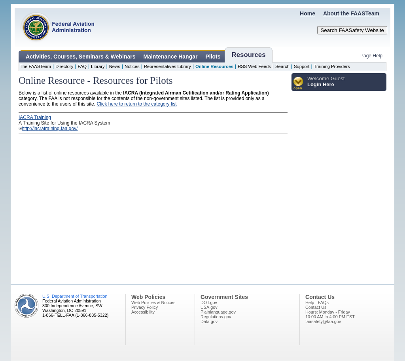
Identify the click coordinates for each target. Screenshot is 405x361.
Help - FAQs (317, 302)
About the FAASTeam (351, 13)
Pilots (212, 56)
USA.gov (209, 307)
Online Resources (214, 66)
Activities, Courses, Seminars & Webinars (81, 56)
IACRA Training (35, 117)
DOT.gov (209, 302)
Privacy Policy (144, 307)
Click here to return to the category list (136, 104)
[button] (298, 84)
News (114, 66)
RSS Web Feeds (254, 66)
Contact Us (315, 307)
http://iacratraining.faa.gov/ (50, 128)
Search (282, 66)
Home (307, 13)
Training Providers (332, 66)
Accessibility (143, 312)
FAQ (82, 66)
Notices (132, 66)
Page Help (371, 56)
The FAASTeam (35, 66)
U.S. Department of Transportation (74, 296)
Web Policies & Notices (153, 302)
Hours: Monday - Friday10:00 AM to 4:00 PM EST (330, 314)
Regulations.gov (216, 316)
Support (302, 66)
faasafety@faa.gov (323, 321)
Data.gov (209, 321)
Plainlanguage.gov (218, 312)
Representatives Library (167, 66)
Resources (249, 55)
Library (97, 66)
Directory (64, 66)
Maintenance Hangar (171, 56)
